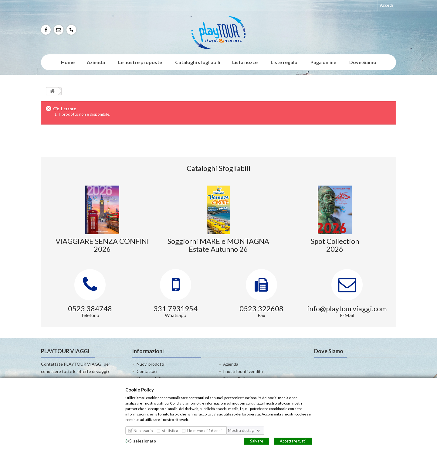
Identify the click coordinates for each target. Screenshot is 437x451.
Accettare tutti (293, 440)
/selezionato (140, 440)
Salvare (256, 440)
